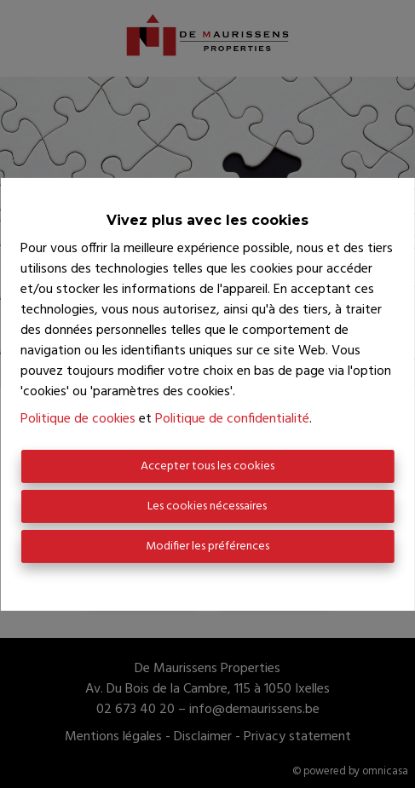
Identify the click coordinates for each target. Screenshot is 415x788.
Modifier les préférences (207, 546)
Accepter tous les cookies (207, 466)
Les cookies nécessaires (207, 506)
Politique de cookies (77, 419)
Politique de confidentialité (232, 419)
